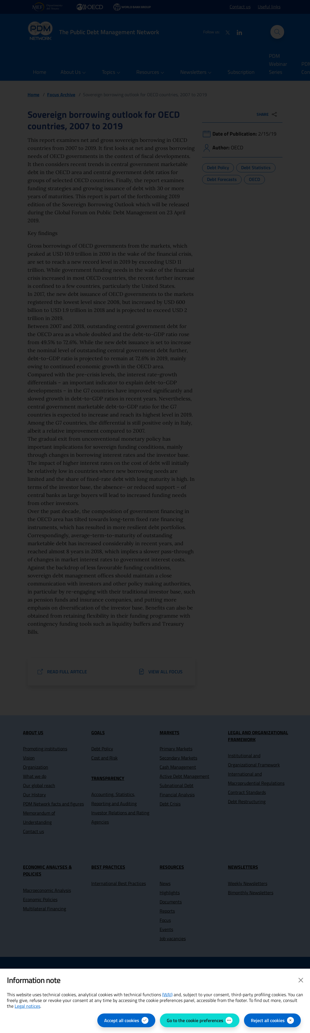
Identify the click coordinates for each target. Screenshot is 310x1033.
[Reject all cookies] (272, 1020)
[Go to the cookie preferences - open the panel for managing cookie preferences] (199, 1020)
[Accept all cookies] (126, 1020)
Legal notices (27, 1006)
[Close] (301, 980)
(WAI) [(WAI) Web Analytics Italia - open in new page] (167, 994)
